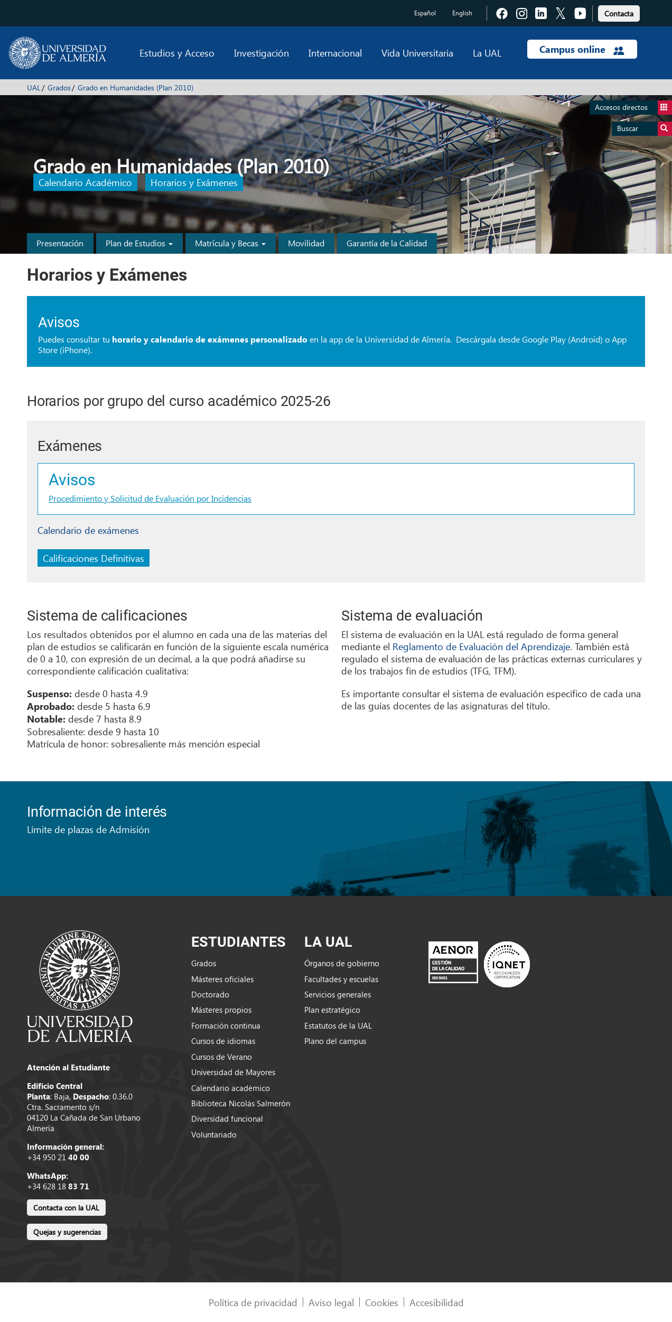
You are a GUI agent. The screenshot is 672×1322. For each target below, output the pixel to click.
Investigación (261, 52)
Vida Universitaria (417, 52)
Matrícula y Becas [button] (230, 242)
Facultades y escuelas (341, 979)
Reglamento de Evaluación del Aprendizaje (481, 646)
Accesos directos (633, 107)
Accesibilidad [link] (436, 1302)
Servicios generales (337, 994)
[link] (619, 12)
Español (425, 13)
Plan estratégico (332, 1009)
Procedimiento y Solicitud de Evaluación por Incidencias (150, 498)
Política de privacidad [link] (253, 1302)
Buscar (644, 129)
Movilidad (306, 242)
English (462, 13)
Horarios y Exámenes (194, 182)
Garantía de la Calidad (387, 242)
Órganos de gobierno (341, 963)
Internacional (335, 52)
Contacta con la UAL (66, 1208)
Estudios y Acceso (176, 52)
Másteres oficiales (222, 979)
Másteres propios (221, 1009)
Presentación (59, 242)
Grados (59, 87)
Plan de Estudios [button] (139, 242)
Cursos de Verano (221, 1056)
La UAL (487, 52)
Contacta (618, 13)
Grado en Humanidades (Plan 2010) (135, 87)
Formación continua (225, 1025)
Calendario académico (230, 1088)
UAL (34, 87)
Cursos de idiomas (223, 1041)
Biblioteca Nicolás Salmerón (240, 1103)
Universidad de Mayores (233, 1072)
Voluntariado (214, 1134)
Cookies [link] (381, 1302)
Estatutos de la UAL (338, 1025)
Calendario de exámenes (88, 530)
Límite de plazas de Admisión (88, 829)
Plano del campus (335, 1041)
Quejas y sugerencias (67, 1232)
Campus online (581, 49)
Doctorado (210, 994)
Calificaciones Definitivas (93, 558)
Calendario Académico (85, 182)
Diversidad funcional (227, 1118)
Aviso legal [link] (331, 1302)
